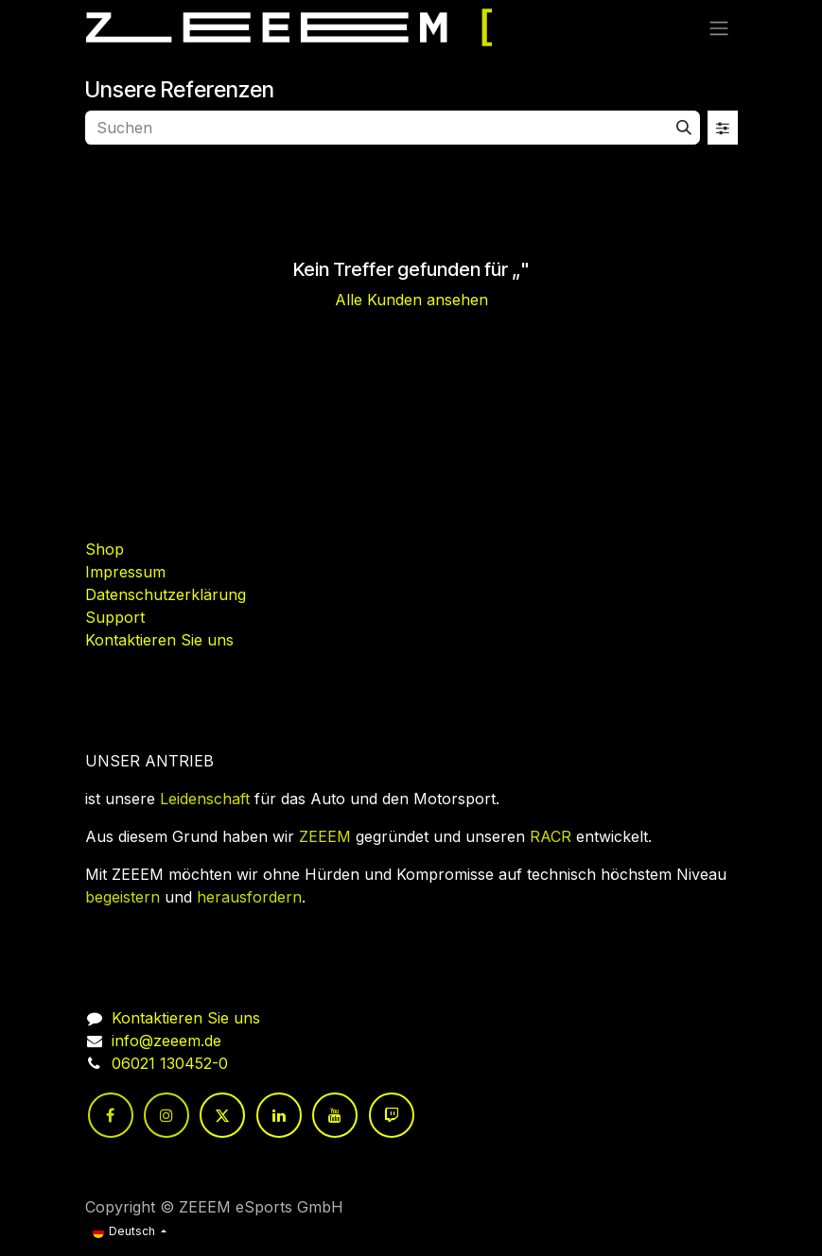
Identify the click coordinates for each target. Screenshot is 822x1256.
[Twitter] (222, 1115)
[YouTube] (335, 1115)
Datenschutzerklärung (165, 594)
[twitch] (391, 1115)
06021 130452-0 (170, 1063)
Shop (104, 549)
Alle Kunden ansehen (411, 299)
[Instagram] (166, 1115)
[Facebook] (110, 1115)
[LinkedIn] (279, 1115)
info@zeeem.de (166, 1040)
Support (115, 617)
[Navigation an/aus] (719, 27)
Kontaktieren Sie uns (159, 639)
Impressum (125, 571)
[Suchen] (684, 128)
